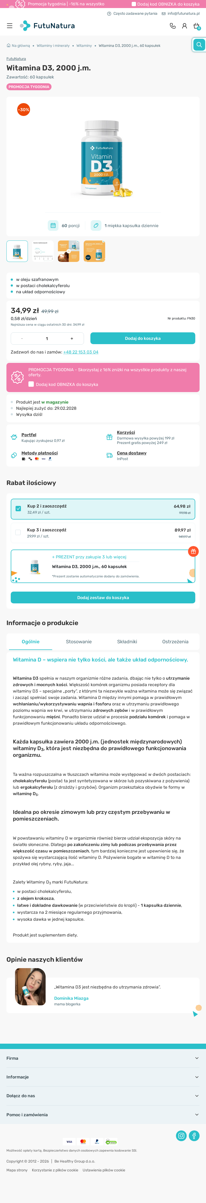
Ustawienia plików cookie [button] (104, 1170)
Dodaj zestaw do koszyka (103, 597)
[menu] (11, 26)
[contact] (173, 25)
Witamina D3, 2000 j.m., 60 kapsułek (129, 45)
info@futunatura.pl (181, 13)
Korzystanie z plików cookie (55, 1170)
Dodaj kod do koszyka (168, 4)
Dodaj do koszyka (143, 338)
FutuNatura (16, 59)
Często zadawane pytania (132, 13)
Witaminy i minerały (53, 45)
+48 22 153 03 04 (80, 352)
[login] (184, 25)
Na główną (18, 45)
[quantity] (47, 338)
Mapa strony (17, 1170)
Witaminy (84, 45)
